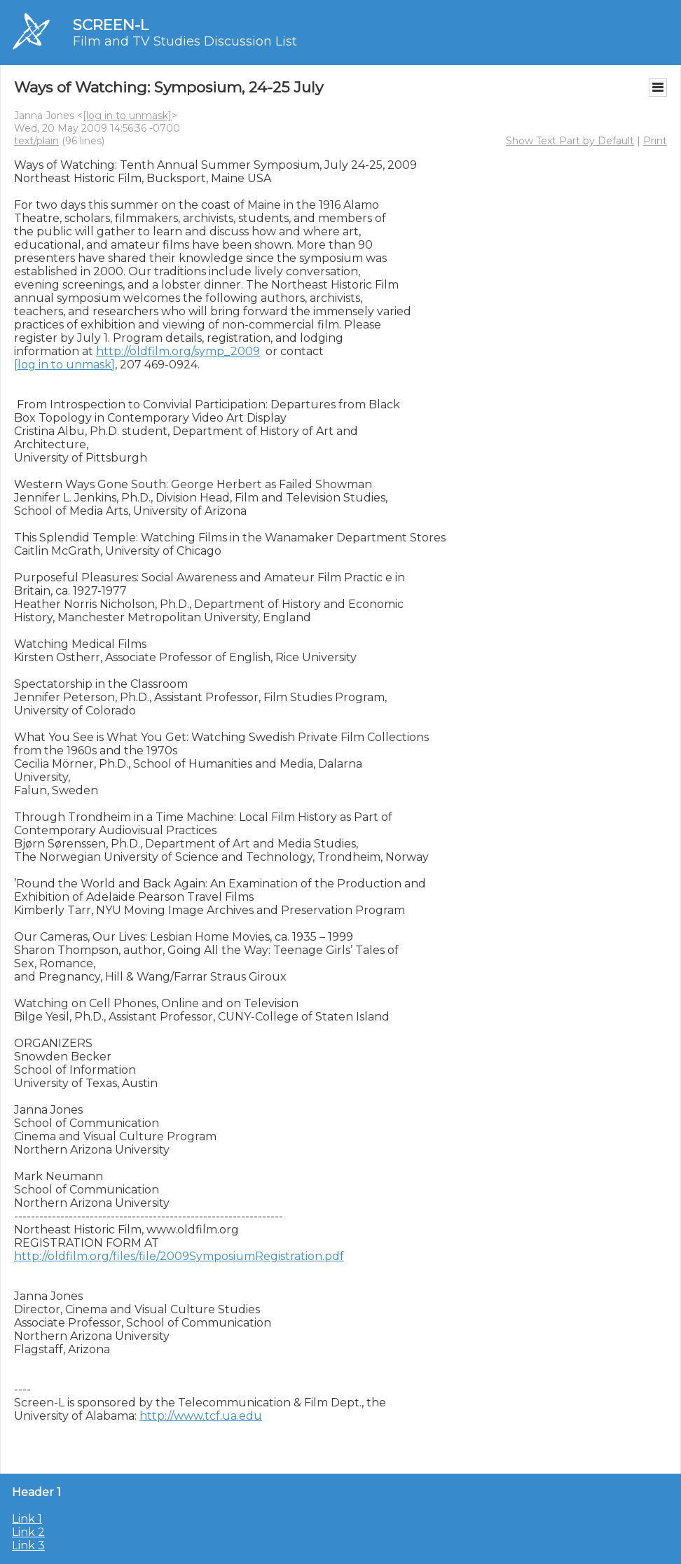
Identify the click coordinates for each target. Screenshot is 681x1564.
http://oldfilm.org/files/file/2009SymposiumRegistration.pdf (179, 1256)
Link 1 (27, 1518)
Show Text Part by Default (570, 140)
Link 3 (28, 1545)
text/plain (36, 140)
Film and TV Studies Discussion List (185, 41)
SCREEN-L (111, 25)
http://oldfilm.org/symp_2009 (178, 351)
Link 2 (28, 1532)
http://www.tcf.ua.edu (200, 1416)
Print (655, 140)
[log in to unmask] (127, 115)
